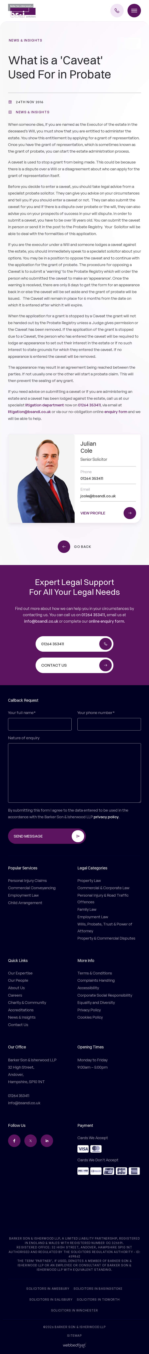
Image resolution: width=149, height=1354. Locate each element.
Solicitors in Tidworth (98, 1299)
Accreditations (21, 1009)
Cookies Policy (90, 1017)
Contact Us (18, 1024)
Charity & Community (27, 1002)
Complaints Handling (96, 980)
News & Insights (25, 40)
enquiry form (115, 411)
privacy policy (106, 816)
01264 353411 (89, 405)
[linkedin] (47, 1140)
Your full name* (22, 712)
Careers (15, 995)
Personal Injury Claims (27, 880)
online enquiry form (106, 621)
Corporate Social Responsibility (104, 995)
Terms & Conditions (94, 973)
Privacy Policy (89, 1009)
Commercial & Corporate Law (103, 887)
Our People (18, 980)
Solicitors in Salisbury (51, 1299)
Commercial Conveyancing (32, 887)
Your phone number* (96, 712)
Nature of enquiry (23, 737)
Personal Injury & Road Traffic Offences (102, 898)
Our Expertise (20, 973)
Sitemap (74, 1335)
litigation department (44, 405)
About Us (16, 987)
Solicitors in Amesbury (47, 1288)
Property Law (89, 880)
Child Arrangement (25, 902)
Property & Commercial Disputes (106, 938)
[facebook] (14, 1140)
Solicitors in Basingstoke (98, 1288)
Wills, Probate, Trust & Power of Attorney (104, 927)
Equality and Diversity (96, 1002)
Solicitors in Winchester (74, 1310)
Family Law (86, 909)
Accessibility (88, 987)
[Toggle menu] (134, 10)
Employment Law (23, 895)
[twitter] (30, 1140)
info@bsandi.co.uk (41, 621)
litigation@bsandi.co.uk (29, 411)
